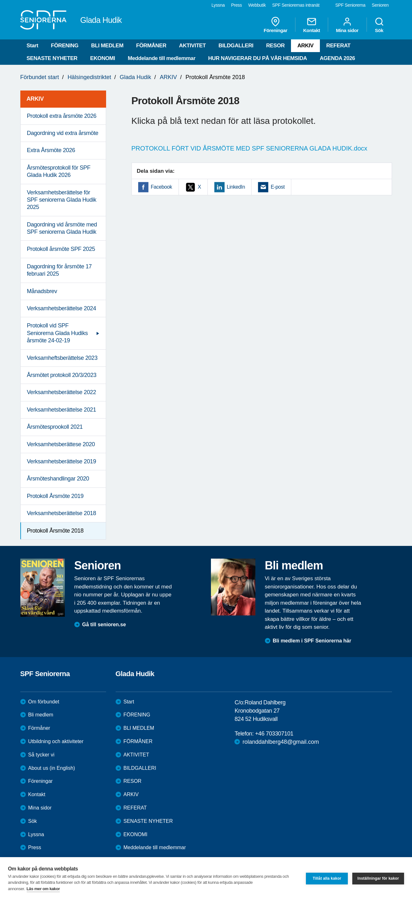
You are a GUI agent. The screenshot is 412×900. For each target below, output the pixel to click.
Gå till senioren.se (104, 624)
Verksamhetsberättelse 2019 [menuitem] (61, 461)
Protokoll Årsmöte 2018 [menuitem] (55, 530)
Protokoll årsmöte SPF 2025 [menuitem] (61, 249)
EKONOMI (102, 58)
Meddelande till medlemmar (161, 58)
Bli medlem (40, 714)
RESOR (275, 46)
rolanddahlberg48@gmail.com (280, 742)
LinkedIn (236, 187)
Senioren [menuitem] (380, 5)
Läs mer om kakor (43, 888)
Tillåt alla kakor (327, 878)
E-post (278, 187)
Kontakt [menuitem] (311, 25)
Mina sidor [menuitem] (347, 25)
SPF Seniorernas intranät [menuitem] (296, 5)
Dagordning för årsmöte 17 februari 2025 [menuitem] (59, 270)
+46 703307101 (274, 733)
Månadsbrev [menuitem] (42, 291)
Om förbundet (43, 701)
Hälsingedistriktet (89, 77)
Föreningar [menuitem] (275, 25)
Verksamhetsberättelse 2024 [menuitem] (61, 308)
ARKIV (305, 46)
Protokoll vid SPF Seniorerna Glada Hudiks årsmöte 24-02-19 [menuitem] (57, 333)
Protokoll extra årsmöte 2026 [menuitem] (62, 116)
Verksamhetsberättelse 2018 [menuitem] (61, 513)
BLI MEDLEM (107, 46)
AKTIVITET (192, 46)
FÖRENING (64, 46)
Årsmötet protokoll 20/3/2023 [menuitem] (62, 375)
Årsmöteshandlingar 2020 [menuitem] (58, 478)
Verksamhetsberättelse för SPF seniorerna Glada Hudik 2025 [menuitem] (62, 200)
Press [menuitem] (236, 5)
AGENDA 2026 (337, 58)
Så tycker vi (41, 754)
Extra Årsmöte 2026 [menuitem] (51, 150)
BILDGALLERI (236, 46)
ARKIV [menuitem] (35, 99)
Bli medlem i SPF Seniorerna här (312, 640)
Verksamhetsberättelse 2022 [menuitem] (61, 392)
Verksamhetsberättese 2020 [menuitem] (61, 444)
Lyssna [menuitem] (218, 5)
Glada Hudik (135, 77)
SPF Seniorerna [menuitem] (350, 5)
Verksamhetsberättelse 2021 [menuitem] (61, 409)
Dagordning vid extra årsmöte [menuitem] (62, 133)
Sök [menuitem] (379, 25)
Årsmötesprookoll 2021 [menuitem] (55, 427)
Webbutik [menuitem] (257, 5)
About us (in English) (51, 768)
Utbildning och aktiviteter (56, 741)
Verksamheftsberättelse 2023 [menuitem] (62, 358)
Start (32, 46)
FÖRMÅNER (151, 46)
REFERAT (338, 46)
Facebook (161, 187)
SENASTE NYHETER (52, 58)
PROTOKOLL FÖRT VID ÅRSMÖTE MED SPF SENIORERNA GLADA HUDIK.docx (250, 148)
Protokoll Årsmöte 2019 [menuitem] (55, 496)
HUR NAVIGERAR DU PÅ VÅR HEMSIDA (257, 58)
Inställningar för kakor (378, 878)
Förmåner (39, 728)
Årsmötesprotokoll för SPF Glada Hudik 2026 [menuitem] (59, 171)
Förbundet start (39, 77)
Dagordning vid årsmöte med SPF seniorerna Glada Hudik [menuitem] (62, 228)
